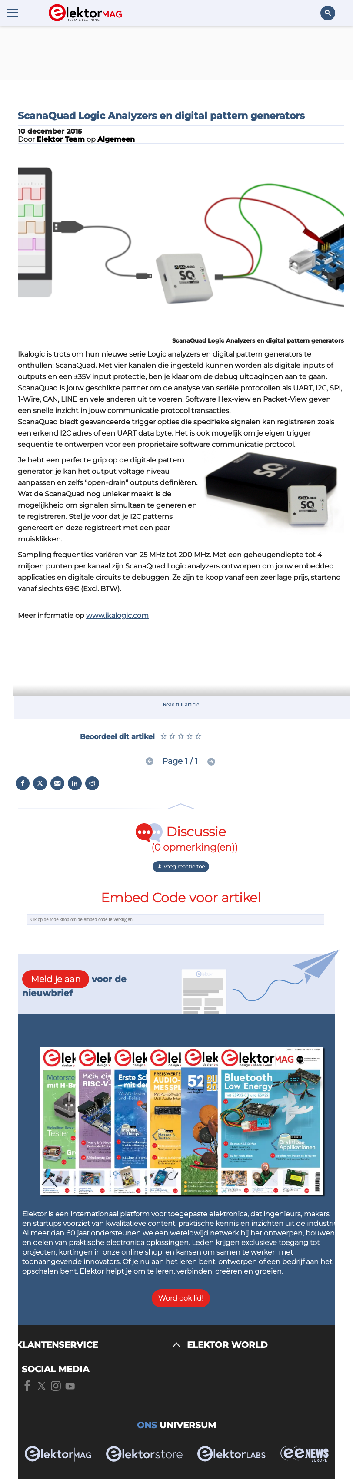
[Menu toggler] (12, 12)
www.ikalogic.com (117, 615)
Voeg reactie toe (181, 866)
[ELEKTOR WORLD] (266, 1345)
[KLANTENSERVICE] (98, 1345)
